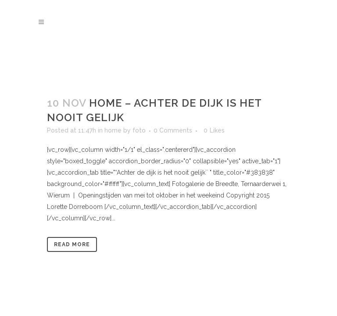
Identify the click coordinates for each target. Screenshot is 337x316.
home (113, 130)
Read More (72, 244)
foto (139, 130)
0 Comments (173, 130)
